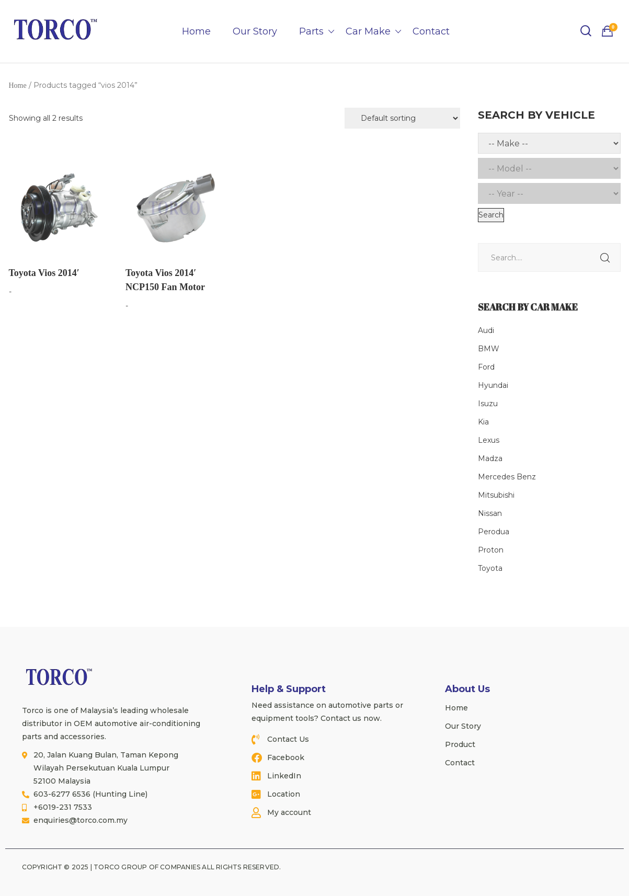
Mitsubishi (496, 495)
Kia (483, 422)
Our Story (255, 31)
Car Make (368, 31)
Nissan (490, 513)
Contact (431, 31)
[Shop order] (402, 118)
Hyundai (493, 385)
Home (196, 31)
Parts (311, 31)
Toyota (490, 568)
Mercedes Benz (507, 476)
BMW (488, 348)
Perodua (493, 531)
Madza (490, 458)
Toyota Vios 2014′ (44, 273)
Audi (486, 330)
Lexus (488, 440)
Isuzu (488, 403)
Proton (491, 550)
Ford (486, 367)
